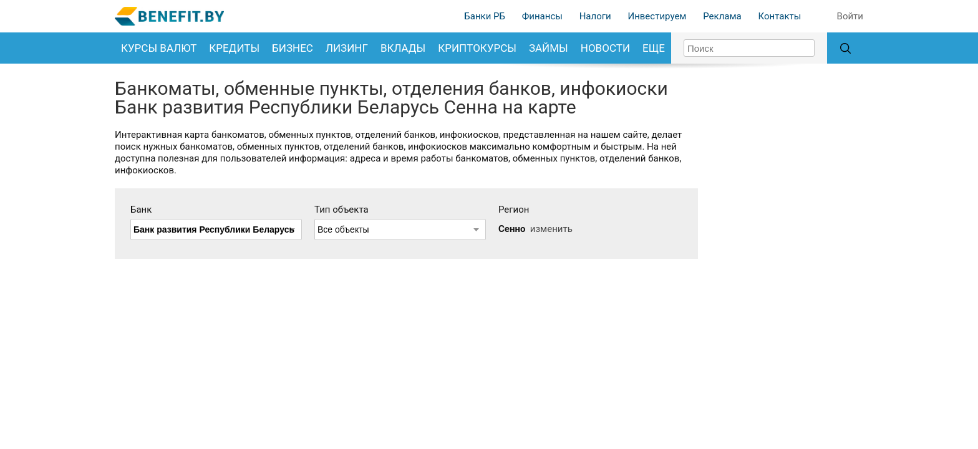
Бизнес (292, 48)
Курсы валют (158, 48)
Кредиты (234, 48)
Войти (850, 16)
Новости (605, 48)
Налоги (595, 16)
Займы (548, 48)
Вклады (402, 48)
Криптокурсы (477, 48)
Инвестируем (656, 16)
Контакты (779, 16)
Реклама (722, 16)
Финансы (542, 16)
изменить (551, 228)
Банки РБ (484, 16)
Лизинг (347, 48)
